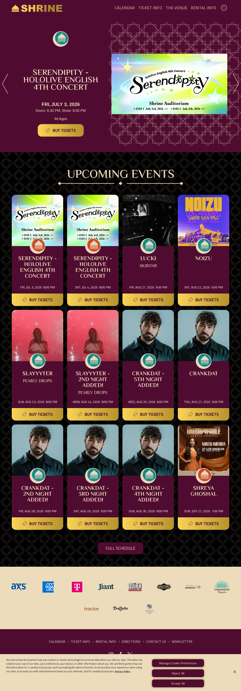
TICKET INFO (80, 641)
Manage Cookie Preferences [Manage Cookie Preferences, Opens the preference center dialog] (178, 667)
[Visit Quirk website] (135, 586)
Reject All (178, 677)
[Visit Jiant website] (106, 586)
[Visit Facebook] (120, 654)
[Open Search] (224, 8)
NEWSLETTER (182, 641)
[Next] (236, 84)
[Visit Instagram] (111, 654)
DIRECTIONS (131, 641)
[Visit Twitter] (130, 654)
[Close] (234, 675)
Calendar (125, 7)
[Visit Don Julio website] (120, 608)
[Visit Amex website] (48, 586)
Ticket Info (150, 7)
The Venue (176, 7)
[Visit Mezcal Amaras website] (193, 586)
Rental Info (203, 7)
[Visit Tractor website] (91, 608)
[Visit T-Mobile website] (77, 586)
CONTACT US (156, 641)
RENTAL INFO (106, 641)
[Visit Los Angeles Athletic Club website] (149, 608)
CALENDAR (57, 641)
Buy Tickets (64, 130)
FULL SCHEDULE (120, 548)
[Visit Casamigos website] (222, 586)
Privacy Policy (122, 675)
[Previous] (5, 84)
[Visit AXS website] (19, 586)
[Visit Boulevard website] (164, 586)
